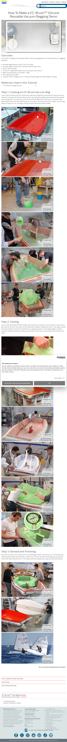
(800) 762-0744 (29, 723)
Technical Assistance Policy (53, 717)
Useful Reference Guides (52, 729)
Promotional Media (51, 728)
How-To (58, 2)
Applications (45, 2)
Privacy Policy (49, 719)
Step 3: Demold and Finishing (9, 685)
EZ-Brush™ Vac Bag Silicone (14, 695)
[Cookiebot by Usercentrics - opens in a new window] (58, 357)
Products (53, 2)
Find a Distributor (50, 709)
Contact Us (49, 725)
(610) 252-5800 (29, 720)
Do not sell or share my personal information (17, 383)
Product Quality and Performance (55, 714)
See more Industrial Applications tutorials (52, 667)
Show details (58, 378)
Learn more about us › (9, 726)
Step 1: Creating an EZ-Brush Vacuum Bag (12, 678)
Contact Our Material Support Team (37, 730)
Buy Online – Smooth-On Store (54, 710)
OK (49, 383)
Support (64, 2)
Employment (49, 726)
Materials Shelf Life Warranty (54, 716)
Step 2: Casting (5, 682)
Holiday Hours (49, 723)
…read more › (23, 697)
